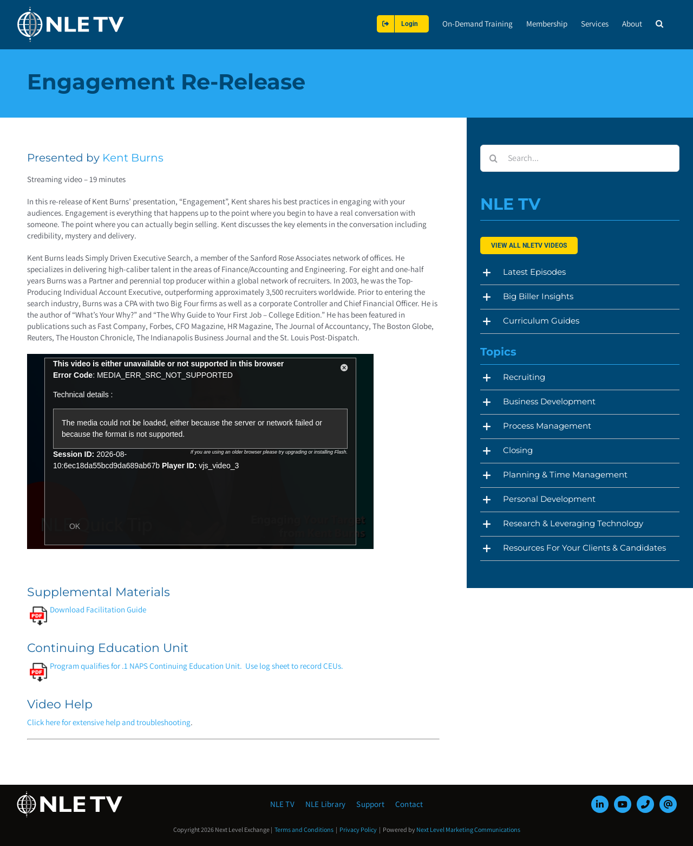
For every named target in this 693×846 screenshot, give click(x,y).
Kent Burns (133, 157)
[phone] (645, 804)
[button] (659, 23)
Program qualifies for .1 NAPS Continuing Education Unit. (136, 666)
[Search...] (579, 158)
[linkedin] (600, 804)
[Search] (493, 158)
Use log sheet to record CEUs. (294, 666)
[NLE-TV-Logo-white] (70, 794)
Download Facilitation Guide (88, 609)
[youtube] (622, 804)
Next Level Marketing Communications (468, 829)
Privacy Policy (358, 829)
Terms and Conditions (304, 829)
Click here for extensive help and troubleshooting (109, 722)
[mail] (668, 804)
